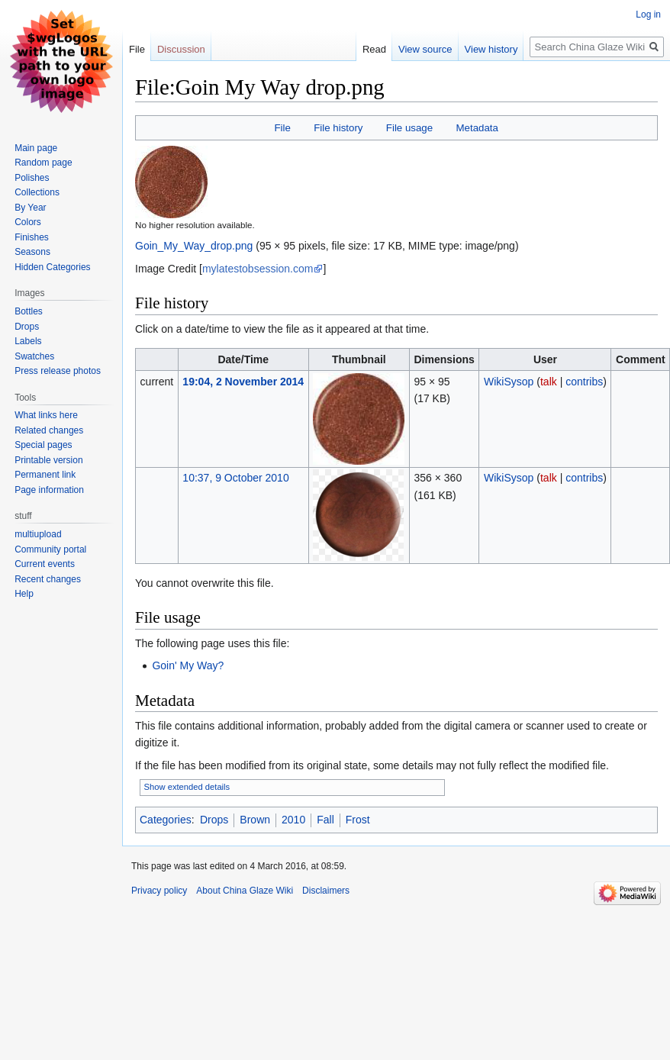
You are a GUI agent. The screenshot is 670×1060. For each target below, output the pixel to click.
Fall (325, 820)
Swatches (34, 356)
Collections (37, 192)
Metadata (477, 128)
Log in (648, 14)
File (282, 128)
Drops (214, 820)
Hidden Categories (52, 267)
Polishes (31, 177)
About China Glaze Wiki (244, 890)
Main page (35, 148)
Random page (43, 162)
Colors (27, 222)
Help (24, 593)
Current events (44, 564)
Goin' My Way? (188, 665)
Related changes (48, 430)
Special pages (43, 445)
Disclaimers (325, 890)
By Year (30, 207)
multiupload (37, 534)
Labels (27, 341)
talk (548, 381)
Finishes (31, 237)
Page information (49, 490)
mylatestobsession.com (258, 269)
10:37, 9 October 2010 (235, 478)
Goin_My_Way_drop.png (194, 246)
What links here (46, 415)
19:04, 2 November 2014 (243, 381)
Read (358, 49)
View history (474, 49)
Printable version (48, 460)
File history (338, 128)
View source (409, 49)
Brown (255, 820)
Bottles (28, 311)
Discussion (181, 49)
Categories (166, 820)
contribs (584, 381)
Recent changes (47, 579)
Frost (358, 820)
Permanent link (45, 474)
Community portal (50, 549)
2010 (293, 820)
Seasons (32, 251)
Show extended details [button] (187, 786)
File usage (409, 128)
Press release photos (57, 371)
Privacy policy (159, 890)
